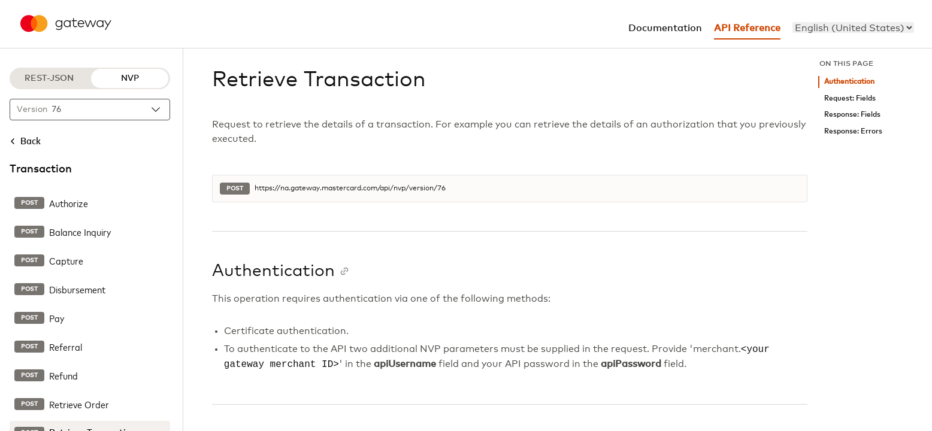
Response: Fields (852, 115)
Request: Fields (850, 98)
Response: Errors (853, 131)
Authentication (849, 82)
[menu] (853, 27)
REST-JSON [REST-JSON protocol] (49, 78)
